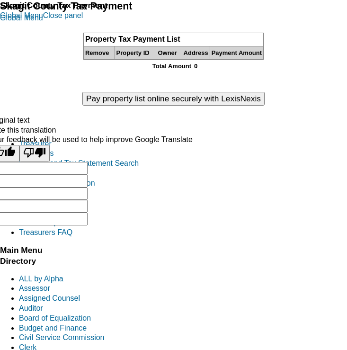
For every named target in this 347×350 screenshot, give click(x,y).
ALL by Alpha (41, 279)
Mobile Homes (43, 202)
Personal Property (49, 193)
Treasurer (35, 144)
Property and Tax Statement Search (79, 163)
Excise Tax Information (57, 183)
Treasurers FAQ (45, 232)
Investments (39, 212)
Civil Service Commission (61, 337)
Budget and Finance (53, 328)
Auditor (31, 308)
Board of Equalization (55, 318)
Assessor (34, 288)
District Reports (45, 222)
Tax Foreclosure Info (53, 173)
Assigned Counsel (49, 298)
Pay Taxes (36, 153)
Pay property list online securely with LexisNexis (173, 98)
